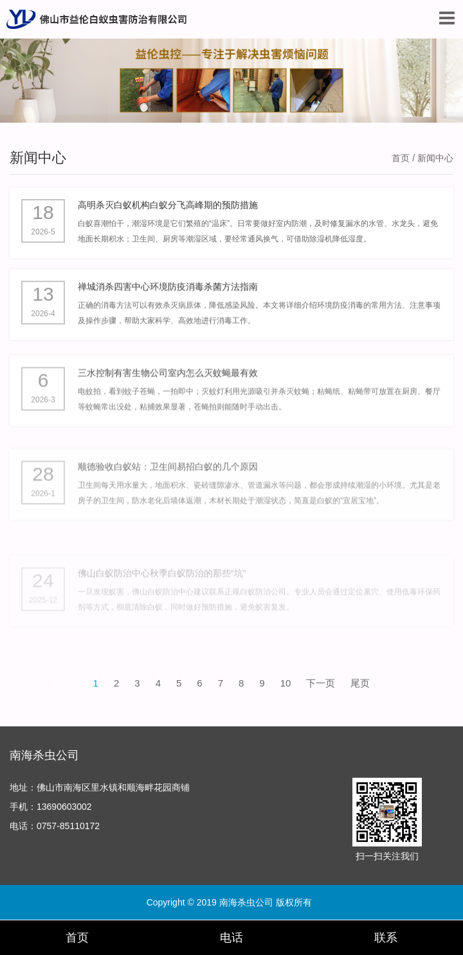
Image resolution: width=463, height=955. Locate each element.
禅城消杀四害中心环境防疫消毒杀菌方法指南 (168, 295)
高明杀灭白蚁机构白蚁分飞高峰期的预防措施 (168, 207)
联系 (385, 937)
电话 (231, 937)
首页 (401, 158)
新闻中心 (38, 158)
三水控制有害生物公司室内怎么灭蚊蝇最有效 (168, 392)
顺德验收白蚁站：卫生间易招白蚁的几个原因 (168, 501)
